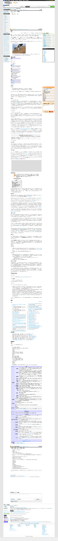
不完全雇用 (20, 377)
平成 (35, 188)
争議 (16, 467)
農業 (18, 72)
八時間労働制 (24, 380)
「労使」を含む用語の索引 (14, 500)
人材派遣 (39, 95)
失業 (25, 88)
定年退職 (28, 394)
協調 (19, 466)
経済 (11, 79)
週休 (33, 381)
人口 (14, 74)
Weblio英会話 (6, 58)
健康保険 (20, 385)
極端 (44, 99)
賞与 (24, 384)
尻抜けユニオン (14, 454)
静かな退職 (26, 397)
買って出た (19, 465)
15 (11, 191)
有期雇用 (13, 289)
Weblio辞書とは (11, 525)
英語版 (30, 424)
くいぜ (45, 95)
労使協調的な (45, 45)
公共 (11, 72)
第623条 (21, 254)
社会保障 (29, 220)
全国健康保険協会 (28, 385)
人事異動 (39, 384)
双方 (14, 452)
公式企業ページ (35, 525)
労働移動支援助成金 (27, 399)
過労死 (37, 387)
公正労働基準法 (15, 281)
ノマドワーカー (29, 373)
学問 (5, 23)
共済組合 (36, 385)
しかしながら (14, 459)
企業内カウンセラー (37, 388)
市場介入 (23, 432)
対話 (17, 468)
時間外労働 (26, 381)
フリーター (25, 373)
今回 (13, 467)
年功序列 (36, 384)
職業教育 (16, 408)
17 (20, 205)
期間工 (27, 372)
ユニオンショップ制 (19, 454)
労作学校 (44, 50)
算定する (23, 453)
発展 (23, 468)
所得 (24, 89)
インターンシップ (24, 375)
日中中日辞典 (16, 0)
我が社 (21, 468)
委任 (15, 198)
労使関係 (45, 35)
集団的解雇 (27, 391)
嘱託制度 (33, 371)
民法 (13, 188)
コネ (29, 396)
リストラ (38, 391)
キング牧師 (26, 459)
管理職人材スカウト (23, 402)
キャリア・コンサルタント (37, 41)
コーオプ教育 (29, 375)
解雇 (21, 294)
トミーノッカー (46, 93)
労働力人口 (23, 427)
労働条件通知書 (24, 237)
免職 (32, 391)
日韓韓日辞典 (20, 0)
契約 (16, 251)
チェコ (20, 442)
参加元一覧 (53, 5)
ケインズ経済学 (25, 415)
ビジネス (6, 15)
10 (26, 152)
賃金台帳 (23, 395)
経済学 (12, 58)
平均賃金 (22, 384)
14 (41, 190)
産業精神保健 (32, 388)
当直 (28, 382)
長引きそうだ (19, 467)
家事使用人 (23, 224)
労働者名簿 (20, 395)
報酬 (13, 254)
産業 (11, 75)
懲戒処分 (20, 390)
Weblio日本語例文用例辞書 (15, 446)
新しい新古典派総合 (24, 416)
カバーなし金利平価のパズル (35, 433)
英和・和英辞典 (12, 0)
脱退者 (27, 454)
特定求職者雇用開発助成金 (25, 400)
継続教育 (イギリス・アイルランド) (27, 408)
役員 (12, 181)
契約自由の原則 (14, 220)
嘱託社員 (35, 371)
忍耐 (32, 459)
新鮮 (44, 100)
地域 (15, 73)
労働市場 (16, 401)
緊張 (15, 464)
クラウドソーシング (21, 374)
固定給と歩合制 (37, 383)
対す (31, 454)
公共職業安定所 (25, 398)
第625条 (41, 249)
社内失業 (38, 396)
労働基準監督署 (20, 398)
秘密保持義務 (22, 251)
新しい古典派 (36, 415)
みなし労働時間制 (22, 381)
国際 (11, 73)
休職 (25, 390)
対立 (15, 462)
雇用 (11, 345)
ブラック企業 (22, 379)
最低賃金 (34, 297)
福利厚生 (26, 384)
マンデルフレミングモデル (33, 432)
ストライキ (18, 459)
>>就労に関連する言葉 (36, 476)
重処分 (27, 390)
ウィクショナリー (13, 344)
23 (23, 232)
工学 (5, 21)
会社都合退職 (35, 391)
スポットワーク (31, 372)
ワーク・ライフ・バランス (27, 388)
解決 (15, 466)
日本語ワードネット (12, 518)
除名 (29, 454)
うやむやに (18, 458)
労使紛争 (13, 457)
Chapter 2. (17, 313)
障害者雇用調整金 (14, 364)
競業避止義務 (26, 251)
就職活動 (17, 376)
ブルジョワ (20, 215)
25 (16, 231)
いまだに (16, 457)
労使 (15, 8)
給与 (33, 383)
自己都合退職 (20, 394)
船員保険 (39, 385)
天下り (31, 396)
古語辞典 (24, 0)
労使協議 (44, 61)
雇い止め (25, 394)
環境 (14, 72)
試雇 (33, 286)
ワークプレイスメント (34, 375)
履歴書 (38, 375)
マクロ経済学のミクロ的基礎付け (34, 436)
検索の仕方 (11, 526)
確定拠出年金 (32, 384)
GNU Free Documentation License (23, 507)
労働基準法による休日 (37, 381)
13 (17, 179)
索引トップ (18, 9)
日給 (16, 55)
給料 (15, 55)
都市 (13, 73)
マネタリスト (33, 415)
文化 (13, 75)
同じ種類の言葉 (9, 8)
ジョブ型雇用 (28, 374)
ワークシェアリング (29, 398)
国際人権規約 (16, 264)
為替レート (19, 432)
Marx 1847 (14, 313)
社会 (21, 216)
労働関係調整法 (30, 367)
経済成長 (33, 424)
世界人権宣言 (31, 263)
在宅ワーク (36, 373)
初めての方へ (49, 5)
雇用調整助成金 (22, 399)
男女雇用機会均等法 (23, 368)
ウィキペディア (13, 29)
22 (18, 224)
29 (16, 284)
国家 (27, 220)
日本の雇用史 (26, 370)
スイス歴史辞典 (17, 443)
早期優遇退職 (31, 394)
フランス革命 (27, 215)
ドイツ (16, 442)
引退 (23, 394)
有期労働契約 (38, 371)
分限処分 (23, 390)
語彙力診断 (6, 60)
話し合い (16, 458)
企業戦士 (26, 396)
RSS (31, 536)
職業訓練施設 (16, 407)
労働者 (34, 113)
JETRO (28, 339)
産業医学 (20, 387)
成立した (31, 453)
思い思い (45, 98)
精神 (30, 215)
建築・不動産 (6, 22)
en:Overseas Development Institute (24, 128)
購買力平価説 (38, 432)
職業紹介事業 (21, 41)
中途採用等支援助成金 (33, 399)
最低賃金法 (16, 297)
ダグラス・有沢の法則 (28, 427)
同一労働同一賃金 (21, 383)
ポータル (13, 80)
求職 (19, 375)
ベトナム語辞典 (44, 532)
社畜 (28, 396)
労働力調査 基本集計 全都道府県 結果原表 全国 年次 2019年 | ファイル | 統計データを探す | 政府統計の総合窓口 (35, 308)
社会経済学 (31, 101)
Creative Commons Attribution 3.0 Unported (18, 512)
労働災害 (32, 387)
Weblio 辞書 (51, 0)
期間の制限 (17, 452)
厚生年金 (26, 386)
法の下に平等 (23, 262)
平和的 (22, 459)
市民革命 (23, 215)
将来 (19, 468)
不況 (25, 417)
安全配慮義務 (22, 259)
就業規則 (21, 229)
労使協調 (44, 58)
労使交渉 (44, 56)
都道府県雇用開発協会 (18, 402)
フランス (37, 215)
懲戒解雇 (30, 391)
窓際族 (35, 396)
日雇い (25, 372)
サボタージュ (30, 397)
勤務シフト (20, 380)
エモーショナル (46, 89)
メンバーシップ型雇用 (33, 374)
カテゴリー (26, 29)
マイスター (38, 408)
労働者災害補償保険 (28, 387)
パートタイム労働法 (28, 368)
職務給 (31, 383)
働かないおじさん (22, 397)
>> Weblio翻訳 (52, 103)
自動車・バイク (6, 19)
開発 (19, 72)
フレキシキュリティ (35, 398)
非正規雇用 (25, 371)
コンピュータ (6, 17)
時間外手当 (16, 456)
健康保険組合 (23, 385)
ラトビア (22, 442)
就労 (13, 8)
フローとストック (29, 417)
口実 (44, 94)
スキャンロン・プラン (15, 453)
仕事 (16, 148)
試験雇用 (13, 286)
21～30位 (50, 88)
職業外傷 (22, 388)
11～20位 (47, 88)
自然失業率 (27, 426)
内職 (25, 374)
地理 (16, 73)
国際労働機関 (26, 113)
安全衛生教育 (23, 387)
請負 (14, 198)
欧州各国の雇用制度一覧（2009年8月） (18, 339)
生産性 (19, 425)
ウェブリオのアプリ (20, 525)
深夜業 (32, 380)
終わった (21, 458)
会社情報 (35, 526)
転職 (15, 95)
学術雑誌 (15, 77)
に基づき (19, 453)
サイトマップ (11, 529)
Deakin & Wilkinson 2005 (16, 312)
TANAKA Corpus (5, 510)
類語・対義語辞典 (8, 0)
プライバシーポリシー (12, 528)
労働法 (30, 223)
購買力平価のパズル (25, 434)
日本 (38, 94)
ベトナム (40, 124)
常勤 (29, 370)
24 (11, 226)
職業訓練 (15, 88)
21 (19, 221)
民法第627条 (21, 228)
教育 (13, 74)
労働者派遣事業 (29, 371)
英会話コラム (6, 57)
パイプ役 (45, 37)
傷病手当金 (23, 386)
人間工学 (40, 387)
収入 (25, 114)
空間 (14, 73)
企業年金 (29, 384)
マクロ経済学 (26, 414)
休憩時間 (30, 381)
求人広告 (25, 41)
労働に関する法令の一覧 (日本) (25, 369)
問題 (19, 457)
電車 (5, 18)
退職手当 (34, 394)
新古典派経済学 (20, 415)
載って (40, 454)
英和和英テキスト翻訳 (14, 492)
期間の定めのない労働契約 (15, 182)
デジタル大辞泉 (13, 9)
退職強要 (22, 392)
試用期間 (22, 373)
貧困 (15, 113)
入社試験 (30, 376)
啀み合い (45, 34)
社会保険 (17, 386)
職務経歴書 (21, 376)
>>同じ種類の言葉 (32, 476)
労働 (11, 8)
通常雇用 (13, 291)
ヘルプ (54, 0)
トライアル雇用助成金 (19, 400)
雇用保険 (29, 386)
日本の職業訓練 (21, 408)
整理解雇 (24, 391)
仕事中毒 (23, 396)
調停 (16, 465)
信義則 (19, 251)
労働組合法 (26, 223)
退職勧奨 (25, 392)
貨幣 (20, 417)
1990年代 (12, 94)
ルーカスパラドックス (30, 435)
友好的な (16, 468)
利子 (22, 417)
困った (18, 457)
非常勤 (35, 370)
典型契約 (16, 188)
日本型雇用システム (21, 370)
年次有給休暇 (23, 382)
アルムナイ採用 (25, 377)
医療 (13, 72)
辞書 (4, 0)
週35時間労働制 (28, 380)
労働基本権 (22, 367)
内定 (21, 375)
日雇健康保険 (32, 385)
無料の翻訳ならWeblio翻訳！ (16, 2)
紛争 (20, 456)
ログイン (47, 0)
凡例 (25, 9)
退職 (18, 228)
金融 (15, 75)
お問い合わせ (27, 525)
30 (26, 294)
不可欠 (22, 466)
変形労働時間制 (35, 380)
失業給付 (13, 89)
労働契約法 (19, 241)
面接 (32, 376)
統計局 (37, 309)
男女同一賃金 (26, 383)
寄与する (25, 468)
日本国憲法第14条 (13, 262)
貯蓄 (19, 417)
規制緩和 (12, 96)
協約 (38, 454)
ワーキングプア (16, 112)
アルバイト (22, 372)
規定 (35, 454)
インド (37, 114)
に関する (19, 456)
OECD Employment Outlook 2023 (33, 305)
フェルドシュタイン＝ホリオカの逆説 (33, 434)
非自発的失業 (20, 426)
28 (30, 276)
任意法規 (38, 230)
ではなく (24, 459)
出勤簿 (26, 395)
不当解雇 (22, 393)
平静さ (34, 459)
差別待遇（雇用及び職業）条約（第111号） (34, 325)
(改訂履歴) (19, 508)
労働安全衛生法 (38, 367)
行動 (16, 75)
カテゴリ (12, 78)
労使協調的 (44, 59)
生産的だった (45, 40)
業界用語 (6, 16)
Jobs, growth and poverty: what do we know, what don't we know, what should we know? (19, 316)
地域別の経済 (12, 64)
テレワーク (33, 373)
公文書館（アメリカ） (22, 443)
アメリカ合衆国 (18, 104)
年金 (18, 95)
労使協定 (44, 57)
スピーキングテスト (7, 61)
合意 (28, 453)
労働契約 (32, 189)
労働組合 (26, 297)
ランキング (24, 9)
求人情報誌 (28, 41)
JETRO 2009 (31, 329)
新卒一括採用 (40, 376)
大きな (15, 451)
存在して (25, 456)
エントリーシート (35, 376)
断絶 (15, 461)
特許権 (28, 104)
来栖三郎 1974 (31, 324)
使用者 (23, 378)
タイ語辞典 (43, 531)
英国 (11, 128)
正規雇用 (16, 115)
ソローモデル (20, 424)
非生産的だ (45, 42)
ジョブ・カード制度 (26, 376)
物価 (23, 417)
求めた (36, 459)
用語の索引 (21, 9)
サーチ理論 (19, 436)
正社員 (23, 371)
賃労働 (30, 369)
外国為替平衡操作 (27, 432)
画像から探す (19, 526)
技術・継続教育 (35, 408)
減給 (29, 390)
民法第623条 (29, 196)
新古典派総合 (29, 415)
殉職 (34, 387)
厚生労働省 (16, 398)
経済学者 (12, 77)
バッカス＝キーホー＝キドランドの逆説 (32, 437)
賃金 (19, 115)
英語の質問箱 (6, 59)
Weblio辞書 (48, 508)
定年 (37, 291)
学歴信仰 (20, 396)
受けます (20, 452)
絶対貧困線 (16, 114)
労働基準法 (23, 223)
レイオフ (22, 391)
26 (15, 238)
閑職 (33, 396)
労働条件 (37, 297)
